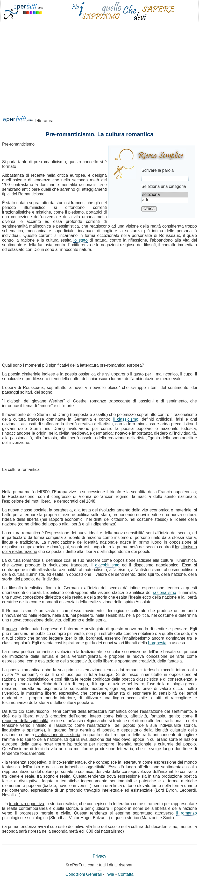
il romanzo (186, 813)
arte (165, 200)
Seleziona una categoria (163, 186)
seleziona (165, 194)
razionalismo (164, 592)
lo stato (80, 240)
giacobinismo (107, 565)
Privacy (99, 856)
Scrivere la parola (157, 170)
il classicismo (125, 419)
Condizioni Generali (84, 874)
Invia (109, 874)
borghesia (157, 643)
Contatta (125, 874)
